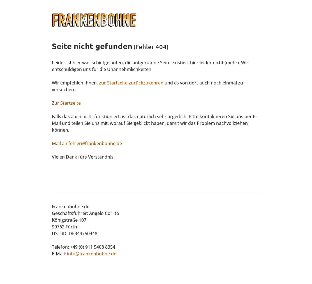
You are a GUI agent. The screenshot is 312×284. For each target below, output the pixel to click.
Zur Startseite (66, 103)
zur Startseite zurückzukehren (131, 83)
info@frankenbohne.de (91, 254)
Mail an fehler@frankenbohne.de (87, 143)
